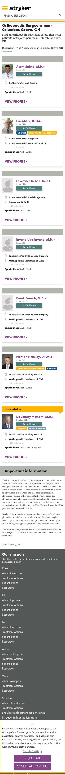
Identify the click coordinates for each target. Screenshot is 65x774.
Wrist (5, 676)
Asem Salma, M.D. (30, 66)
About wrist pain (11, 681)
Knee (5, 568)
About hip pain (11, 600)
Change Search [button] (8, 52)
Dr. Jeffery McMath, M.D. (34, 417)
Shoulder (7, 698)
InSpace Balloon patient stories (20, 717)
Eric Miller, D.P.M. (29, 121)
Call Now (29, 73)
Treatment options (12, 578)
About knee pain (12, 573)
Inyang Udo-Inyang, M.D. (35, 239)
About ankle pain (12, 654)
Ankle (5, 649)
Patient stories (10, 583)
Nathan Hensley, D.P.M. (33, 357)
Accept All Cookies (32, 766)
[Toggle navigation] (5, 8)
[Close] (33, 724)
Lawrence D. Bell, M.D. (32, 181)
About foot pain (11, 627)
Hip (4, 595)
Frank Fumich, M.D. (30, 298)
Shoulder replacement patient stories (23, 713)
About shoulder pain (14, 703)
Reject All (32, 758)
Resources (8, 588)
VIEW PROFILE (15, 101)
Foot (4, 622)
